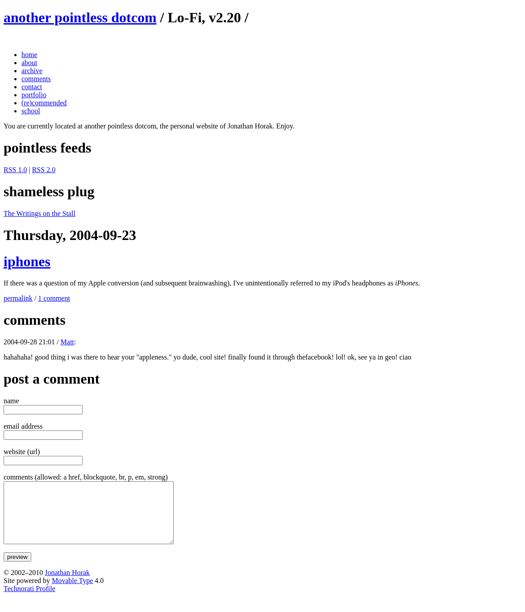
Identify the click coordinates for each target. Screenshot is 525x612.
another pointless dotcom (80, 17)
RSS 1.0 (15, 170)
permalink (18, 298)
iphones (27, 261)
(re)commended (44, 103)
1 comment (54, 298)
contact (31, 87)
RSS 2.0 (43, 170)
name (11, 401)
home (29, 54)
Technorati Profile (29, 600)
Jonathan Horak (67, 584)
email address (23, 426)
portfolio (33, 95)
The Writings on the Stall (39, 213)
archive (31, 70)
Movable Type (72, 592)
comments (36, 79)
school (30, 111)
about (29, 62)
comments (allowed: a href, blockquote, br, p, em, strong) (86, 477)
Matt (67, 342)
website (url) (22, 451)
